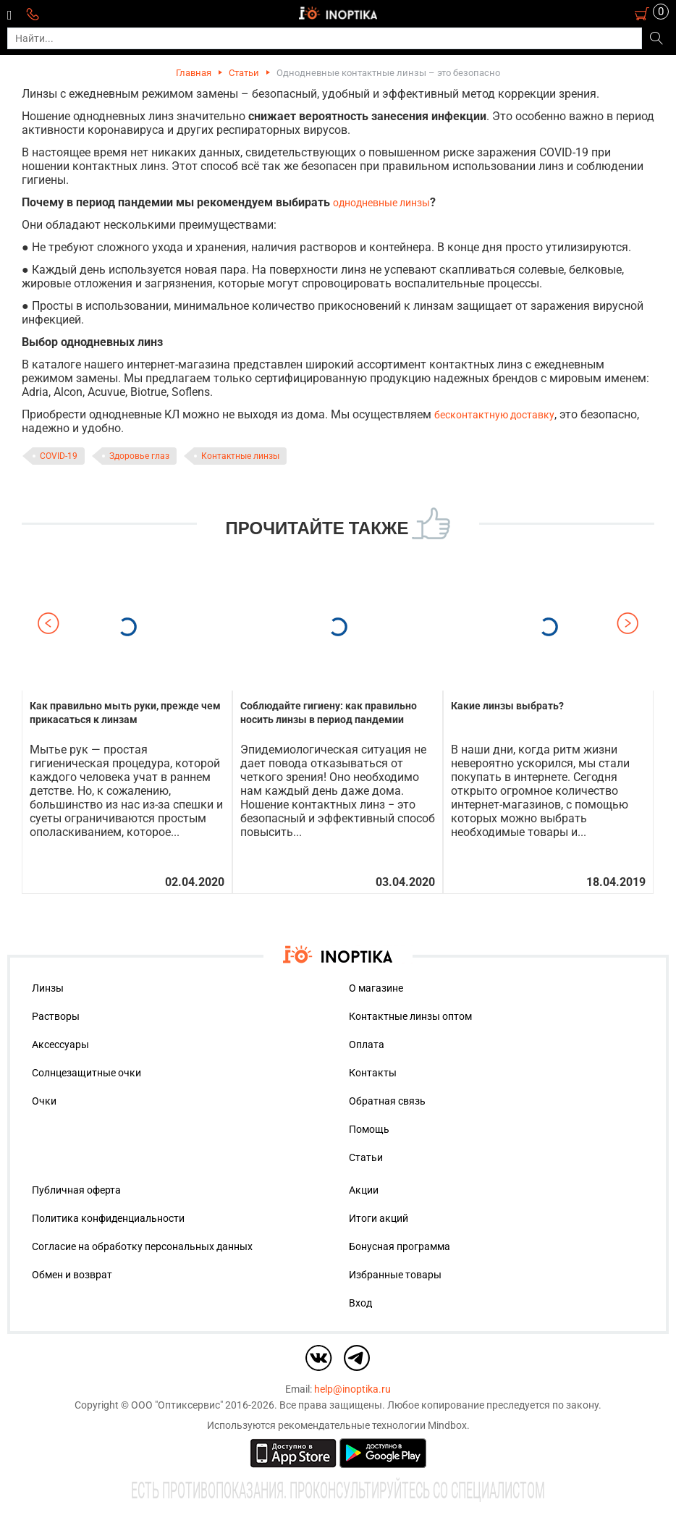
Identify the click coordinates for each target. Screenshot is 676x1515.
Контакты (373, 1073)
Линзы (48, 988)
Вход (360, 1303)
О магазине (376, 988)
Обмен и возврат (72, 1274)
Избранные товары (395, 1274)
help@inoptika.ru (352, 1389)
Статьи (244, 72)
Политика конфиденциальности (108, 1218)
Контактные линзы (240, 456)
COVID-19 (58, 456)
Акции (364, 1190)
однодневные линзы (381, 202)
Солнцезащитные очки (86, 1073)
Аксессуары (60, 1044)
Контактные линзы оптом (410, 1016)
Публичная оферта (76, 1190)
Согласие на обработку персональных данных (142, 1246)
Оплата (366, 1044)
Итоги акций (378, 1218)
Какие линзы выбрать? (507, 706)
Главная (193, 72)
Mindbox (447, 1425)
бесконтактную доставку (494, 415)
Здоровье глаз (139, 456)
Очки (44, 1101)
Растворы (56, 1016)
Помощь (369, 1129)
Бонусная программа (399, 1246)
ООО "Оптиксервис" (177, 1405)
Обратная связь (387, 1101)
